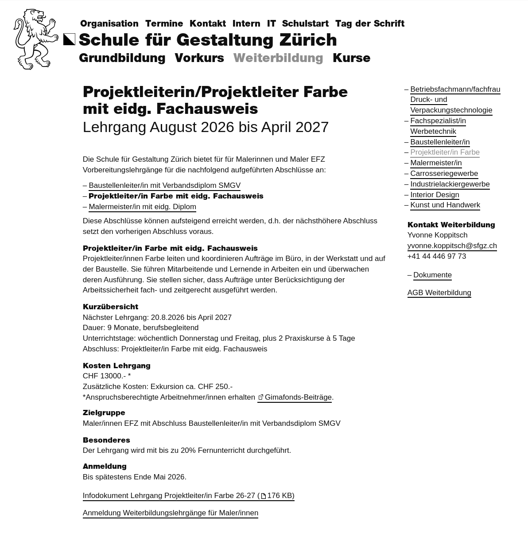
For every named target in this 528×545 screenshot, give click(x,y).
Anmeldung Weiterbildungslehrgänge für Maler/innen (171, 513)
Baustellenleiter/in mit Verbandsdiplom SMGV (165, 185)
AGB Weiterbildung (439, 292)
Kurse (352, 58)
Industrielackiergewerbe (450, 184)
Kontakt (208, 23)
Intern (246, 23)
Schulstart (305, 23)
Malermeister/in (436, 163)
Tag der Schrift (369, 23)
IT (271, 23)
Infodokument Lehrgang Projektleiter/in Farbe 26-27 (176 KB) (189, 495)
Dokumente (432, 275)
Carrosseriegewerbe (444, 173)
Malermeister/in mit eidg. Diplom (142, 206)
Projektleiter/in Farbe (445, 152)
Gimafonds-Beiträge (298, 397)
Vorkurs (199, 58)
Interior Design (434, 195)
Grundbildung (122, 58)
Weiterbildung (278, 58)
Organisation (109, 23)
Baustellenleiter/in (440, 142)
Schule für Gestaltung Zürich (208, 40)
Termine (164, 23)
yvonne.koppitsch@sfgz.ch (452, 245)
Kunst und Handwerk (445, 205)
